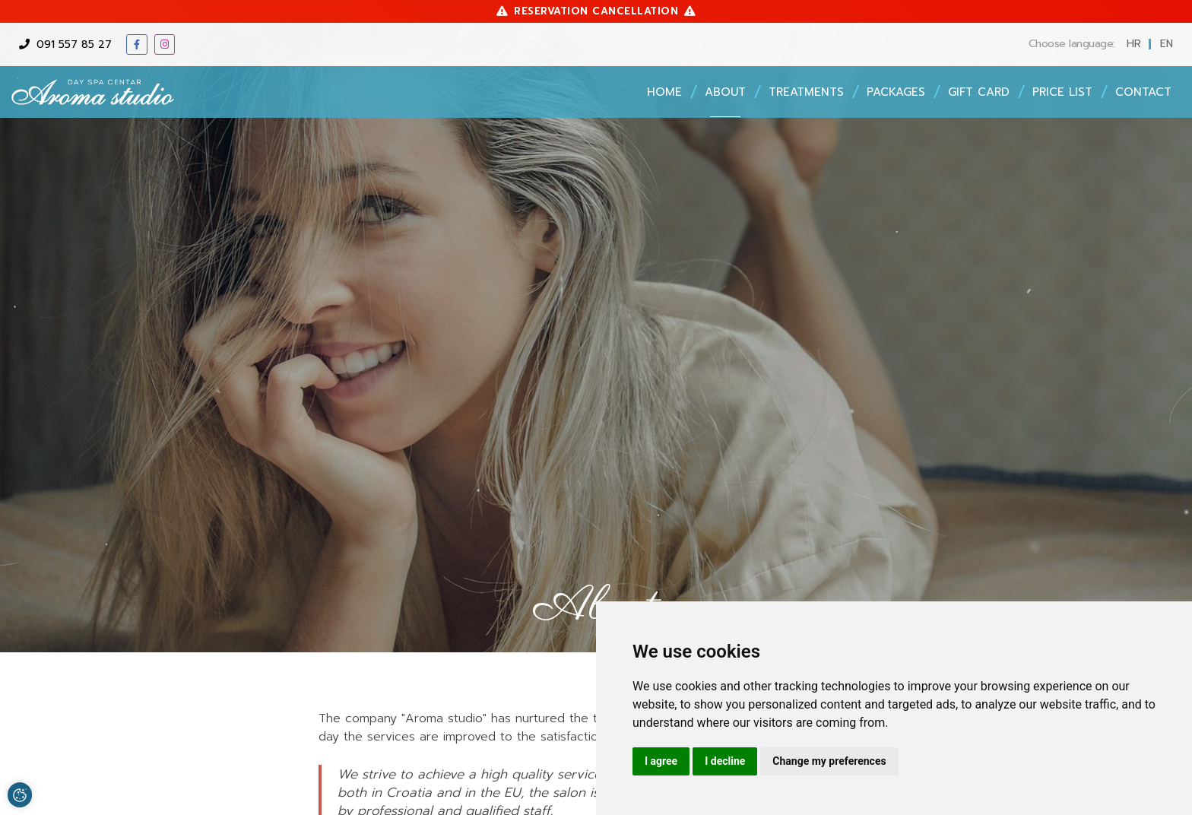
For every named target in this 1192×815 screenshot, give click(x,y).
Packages (896, 92)
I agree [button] (661, 761)
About (725, 92)
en (1166, 44)
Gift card (979, 92)
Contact (1143, 92)
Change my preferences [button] (829, 761)
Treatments (806, 92)
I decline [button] (725, 761)
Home (664, 92)
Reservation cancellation (596, 11)
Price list (1062, 92)
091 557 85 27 (65, 44)
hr (1134, 44)
